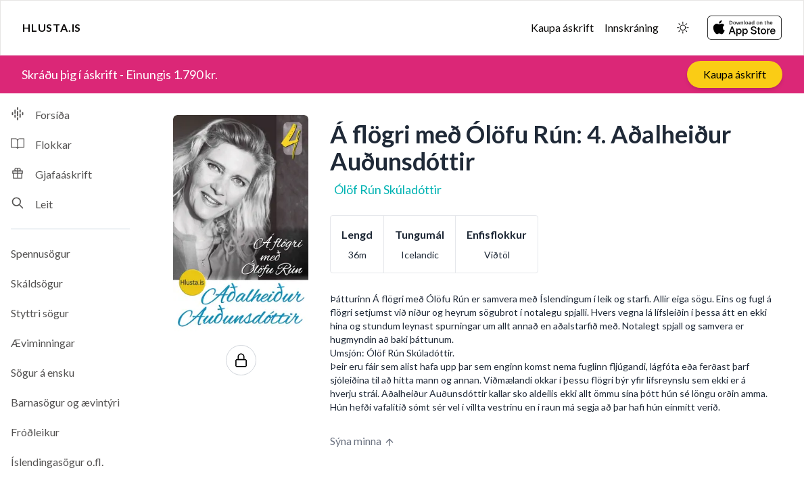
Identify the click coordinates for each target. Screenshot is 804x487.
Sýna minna (362, 441)
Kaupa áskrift (562, 27)
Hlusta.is (51, 27)
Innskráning (632, 27)
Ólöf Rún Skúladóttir (388, 189)
